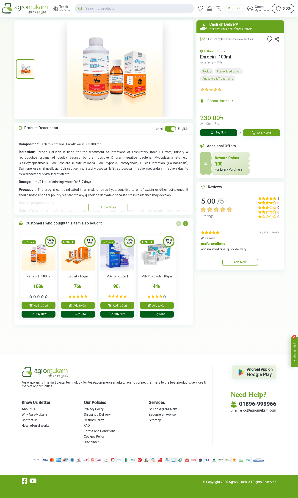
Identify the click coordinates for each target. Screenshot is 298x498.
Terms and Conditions (100, 431)
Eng (230, 8)
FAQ (87, 425)
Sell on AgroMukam (163, 409)
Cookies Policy (94, 436)
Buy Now (38, 313)
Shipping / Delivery (97, 414)
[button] (258, 8)
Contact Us (30, 420)
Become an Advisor (163, 414)
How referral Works (36, 425)
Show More (108, 207)
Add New (240, 262)
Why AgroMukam (34, 414)
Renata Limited (220, 101)
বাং (238, 8)
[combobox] (134, 8)
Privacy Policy (94, 409)
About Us (28, 409)
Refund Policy (94, 420)
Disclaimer (91, 442)
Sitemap (155, 420)
